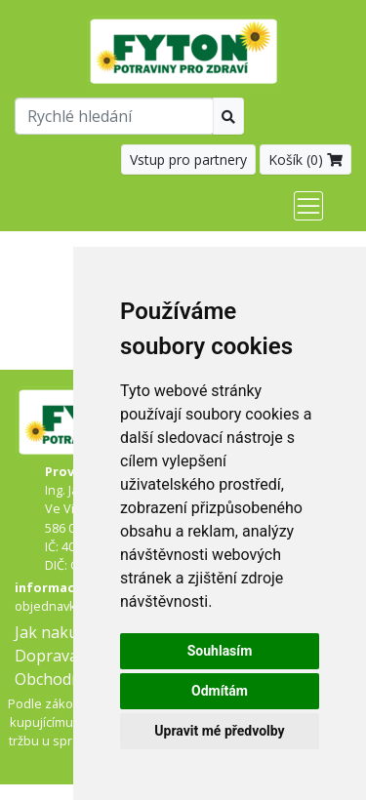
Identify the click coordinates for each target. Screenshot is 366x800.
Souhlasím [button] (220, 651)
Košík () (305, 159)
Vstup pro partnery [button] (188, 159)
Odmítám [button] (219, 691)
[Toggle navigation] (308, 205)
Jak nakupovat (67, 632)
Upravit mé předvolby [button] (219, 731)
